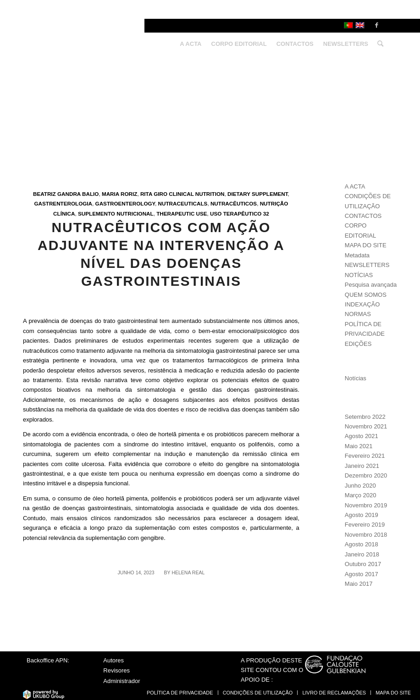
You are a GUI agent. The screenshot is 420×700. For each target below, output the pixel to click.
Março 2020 (360, 495)
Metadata (357, 255)
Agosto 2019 (361, 514)
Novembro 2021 (366, 426)
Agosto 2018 (361, 544)
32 (266, 214)
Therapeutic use (181, 214)
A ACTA (355, 186)
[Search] (378, 44)
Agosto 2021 (361, 436)
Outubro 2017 (363, 564)
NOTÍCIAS (359, 275)
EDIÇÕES (358, 343)
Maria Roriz (119, 194)
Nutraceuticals (183, 203)
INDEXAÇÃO (362, 304)
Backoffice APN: (48, 660)
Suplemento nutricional (116, 214)
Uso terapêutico (235, 214)
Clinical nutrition (196, 194)
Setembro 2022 (365, 416)
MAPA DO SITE (366, 245)
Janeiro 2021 (362, 465)
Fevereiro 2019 (365, 524)
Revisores (116, 670)
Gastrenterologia (63, 203)
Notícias (355, 378)
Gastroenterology (125, 203)
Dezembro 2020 (366, 475)
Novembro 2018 (366, 534)
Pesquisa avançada (371, 284)
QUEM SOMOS (366, 294)
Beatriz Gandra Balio (66, 194)
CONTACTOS (363, 215)
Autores (113, 660)
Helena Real (187, 572)
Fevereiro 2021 (365, 455)
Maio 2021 (359, 446)
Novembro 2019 (366, 505)
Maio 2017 (359, 583)
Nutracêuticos (233, 203)
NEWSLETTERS (367, 264)
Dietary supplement (257, 194)
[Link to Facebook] (376, 25)
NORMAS (358, 314)
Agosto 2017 (361, 574)
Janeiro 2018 (362, 554)
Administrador (121, 681)
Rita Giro (153, 194)
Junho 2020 (360, 485)
